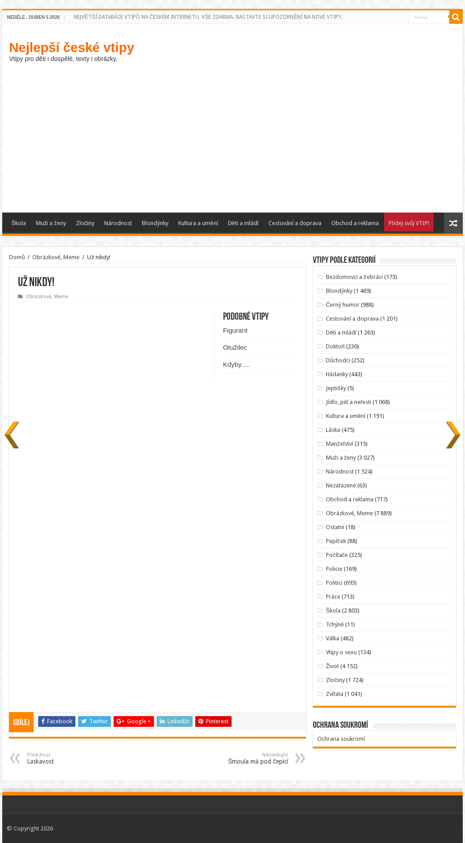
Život (332, 666)
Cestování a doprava (294, 223)
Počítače (337, 555)
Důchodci (338, 360)
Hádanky (337, 374)
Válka (332, 638)
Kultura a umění (198, 223)
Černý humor (343, 304)
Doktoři (335, 346)
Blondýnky (155, 223)
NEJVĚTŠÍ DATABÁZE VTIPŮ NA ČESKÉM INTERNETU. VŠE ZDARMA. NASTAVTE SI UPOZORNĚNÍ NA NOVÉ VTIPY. (208, 17)
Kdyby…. (236, 364)
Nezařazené (341, 485)
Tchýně (335, 624)
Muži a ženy (51, 223)
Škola (18, 223)
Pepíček (336, 541)
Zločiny (85, 223)
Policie (334, 568)
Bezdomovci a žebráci (354, 277)
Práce (333, 596)
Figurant (235, 330)
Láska (333, 429)
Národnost (118, 223)
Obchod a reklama (355, 223)
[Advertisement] (232, 136)
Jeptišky (336, 388)
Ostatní (335, 527)
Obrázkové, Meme (55, 257)
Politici (334, 582)
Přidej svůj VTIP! (409, 223)
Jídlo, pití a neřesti (348, 402)
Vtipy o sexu (341, 652)
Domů (17, 257)
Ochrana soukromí (341, 738)
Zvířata (334, 694)
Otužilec (235, 347)
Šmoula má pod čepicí (242, 758)
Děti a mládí (243, 223)
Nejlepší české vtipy (71, 47)
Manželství (339, 443)
